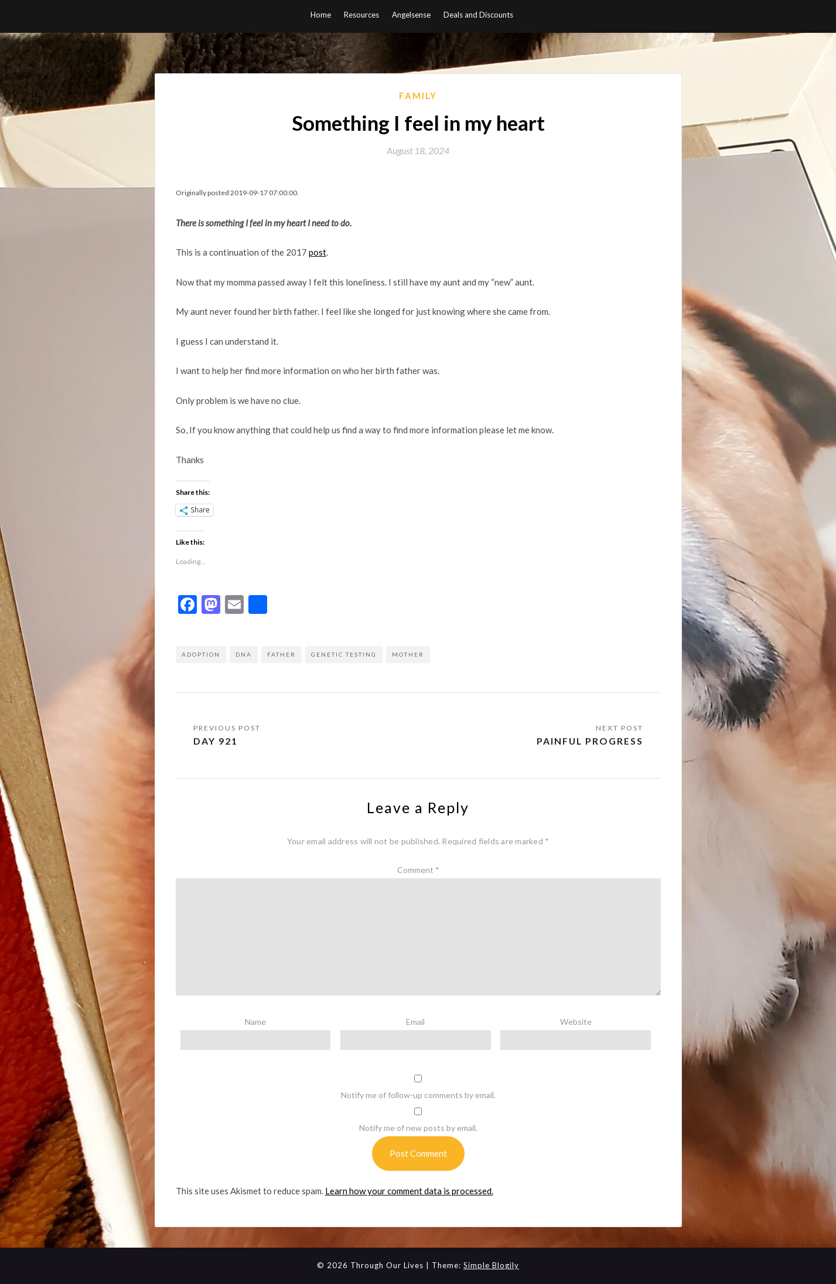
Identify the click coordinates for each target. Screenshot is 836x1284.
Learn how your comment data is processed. (409, 1191)
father (281, 654)
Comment (418, 870)
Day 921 (215, 740)
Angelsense (411, 14)
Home (320, 14)
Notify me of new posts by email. (418, 1128)
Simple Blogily (491, 1266)
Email (415, 1022)
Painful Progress (588, 740)
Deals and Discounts (478, 14)
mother (408, 654)
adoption (201, 654)
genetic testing (344, 654)
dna (244, 654)
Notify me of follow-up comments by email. (418, 1095)
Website (576, 1022)
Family (418, 95)
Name (255, 1022)
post (317, 252)
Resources (361, 14)
